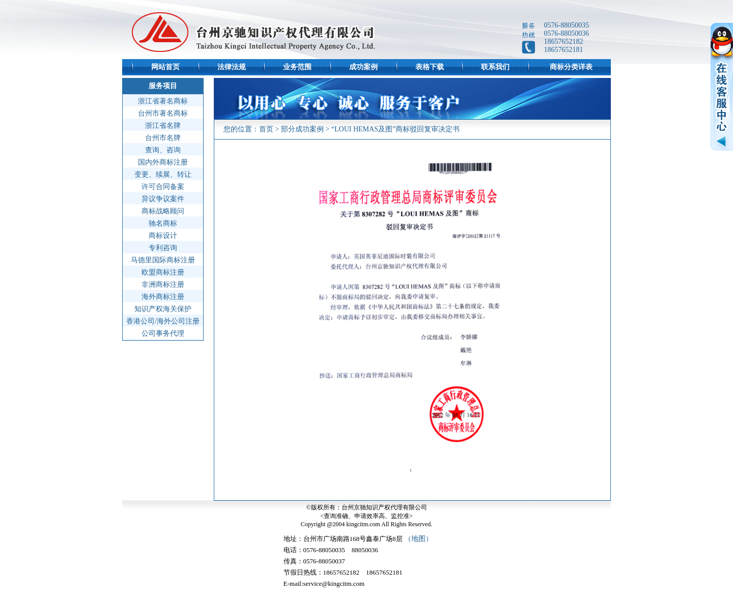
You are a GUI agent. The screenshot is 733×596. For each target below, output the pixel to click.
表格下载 (429, 67)
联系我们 (495, 67)
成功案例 (363, 67)
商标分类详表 (571, 67)
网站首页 (165, 67)
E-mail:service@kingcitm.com (324, 583)
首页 (266, 129)
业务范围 (297, 67)
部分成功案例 (302, 129)
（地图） (418, 539)
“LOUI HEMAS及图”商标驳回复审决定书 (395, 129)
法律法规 (231, 67)
